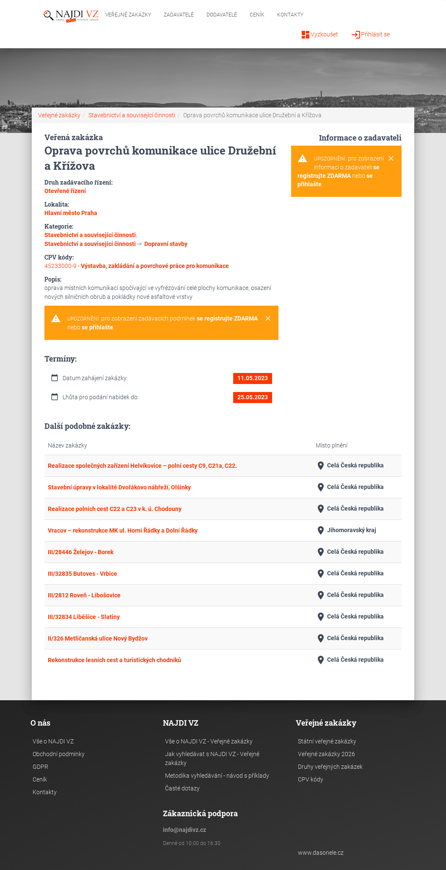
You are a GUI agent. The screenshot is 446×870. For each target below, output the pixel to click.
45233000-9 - (136, 265)
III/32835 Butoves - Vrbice (82, 573)
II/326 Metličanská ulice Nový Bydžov (98, 638)
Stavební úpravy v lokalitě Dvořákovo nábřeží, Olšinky (119, 487)
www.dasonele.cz (321, 852)
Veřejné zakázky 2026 (326, 754)
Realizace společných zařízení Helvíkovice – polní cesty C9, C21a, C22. (142, 465)
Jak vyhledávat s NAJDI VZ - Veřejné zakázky (212, 758)
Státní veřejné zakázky (327, 741)
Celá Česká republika (350, 466)
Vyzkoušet (319, 35)
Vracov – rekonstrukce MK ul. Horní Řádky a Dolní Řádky (123, 530)
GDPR (40, 766)
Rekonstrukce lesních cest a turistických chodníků (114, 660)
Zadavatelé (179, 15)
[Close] (268, 318)
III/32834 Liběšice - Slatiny (84, 616)
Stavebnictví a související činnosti (131, 115)
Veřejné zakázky (128, 15)
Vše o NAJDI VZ (53, 741)
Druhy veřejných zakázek (330, 766)
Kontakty (290, 15)
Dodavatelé (221, 15)
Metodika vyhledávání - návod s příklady (217, 775)
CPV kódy (310, 779)
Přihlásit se (370, 35)
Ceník (257, 15)
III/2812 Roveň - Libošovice (84, 595)
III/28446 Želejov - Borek (80, 552)
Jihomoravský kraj (346, 530)
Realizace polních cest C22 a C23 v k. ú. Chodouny (115, 508)
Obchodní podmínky (59, 754)
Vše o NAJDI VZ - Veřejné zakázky (209, 741)
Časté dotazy (182, 788)
